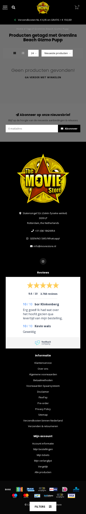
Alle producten (43, 472)
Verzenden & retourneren (43, 426)
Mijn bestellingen (43, 449)
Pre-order (43, 403)
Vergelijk (43, 466)
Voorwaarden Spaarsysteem (43, 386)
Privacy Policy (43, 409)
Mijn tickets (43, 455)
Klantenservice (43, 363)
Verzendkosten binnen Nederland (43, 420)
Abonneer (69, 128)
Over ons (43, 368)
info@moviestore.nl (45, 246)
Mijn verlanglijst (43, 460)
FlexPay (43, 397)
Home (19, 28)
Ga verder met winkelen (43, 77)
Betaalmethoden (43, 380)
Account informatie (43, 443)
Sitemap (43, 414)
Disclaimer (43, 391)
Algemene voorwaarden (43, 374)
